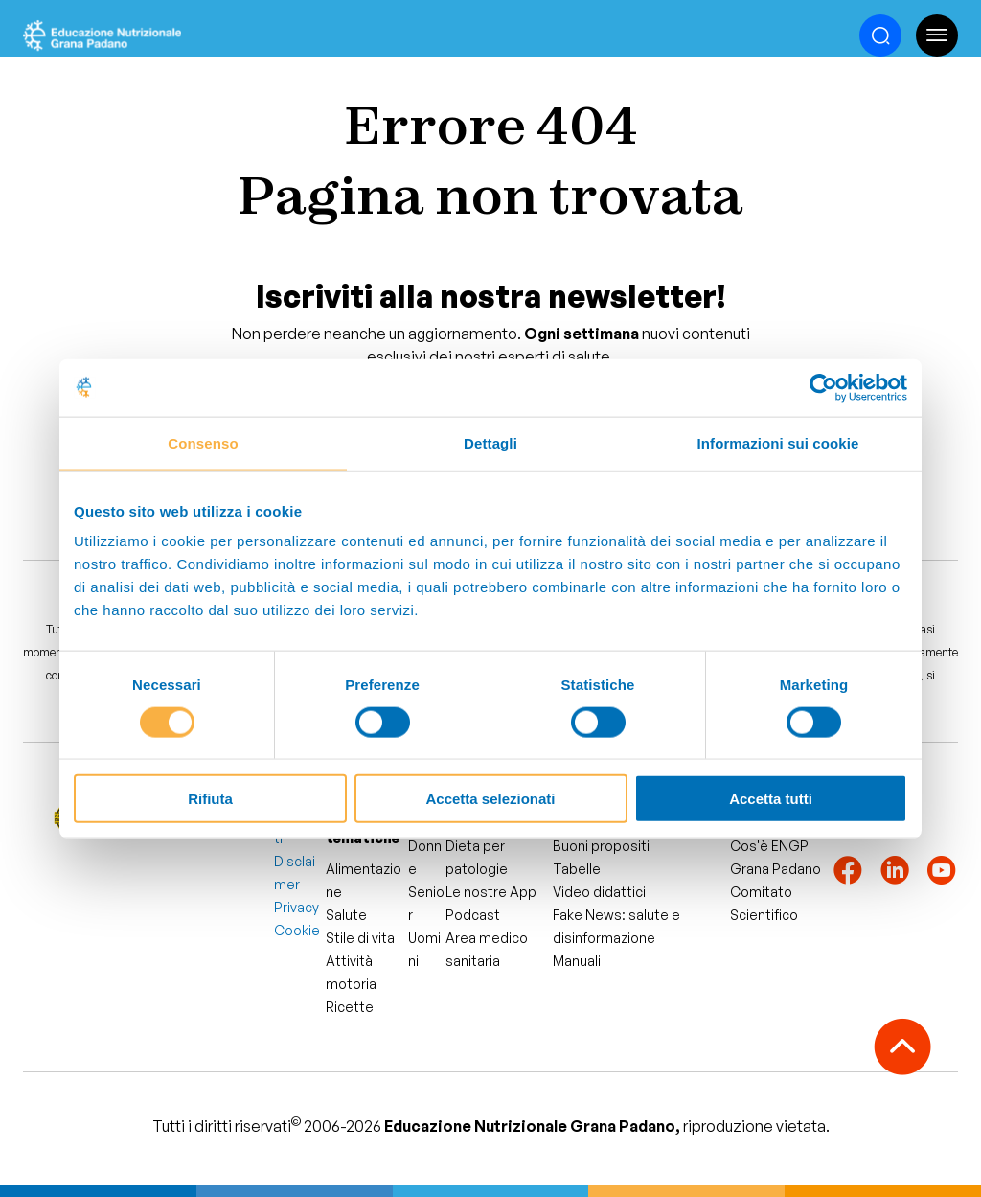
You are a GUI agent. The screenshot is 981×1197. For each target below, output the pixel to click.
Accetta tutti (770, 799)
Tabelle (577, 869)
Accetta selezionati (490, 799)
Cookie (297, 930)
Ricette (350, 1007)
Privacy (296, 907)
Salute (346, 915)
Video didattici (599, 892)
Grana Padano (775, 869)
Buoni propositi (601, 846)
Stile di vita (360, 938)
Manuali (577, 961)
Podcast (472, 915)
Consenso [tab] (203, 442)
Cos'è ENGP (769, 846)
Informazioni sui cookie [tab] (778, 442)
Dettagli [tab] (490, 442)
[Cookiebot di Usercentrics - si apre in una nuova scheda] (823, 387)
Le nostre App (490, 892)
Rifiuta (210, 799)
